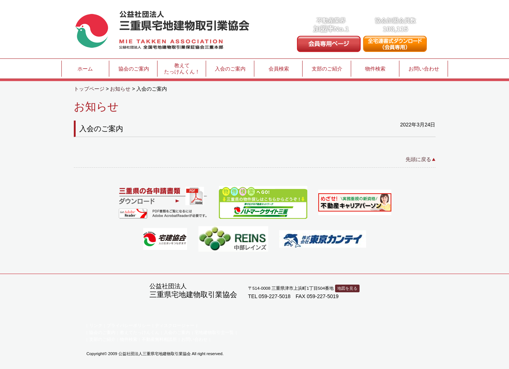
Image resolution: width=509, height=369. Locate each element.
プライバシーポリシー (129, 325)
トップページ (89, 89)
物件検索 (375, 69)
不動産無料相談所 (159, 339)
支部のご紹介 (327, 69)
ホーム (85, 69)
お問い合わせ (424, 69)
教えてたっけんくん (139, 332)
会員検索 (279, 69)
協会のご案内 (133, 69)
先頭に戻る (418, 159)
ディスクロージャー (174, 325)
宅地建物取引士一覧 (214, 332)
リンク (95, 325)
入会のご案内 (230, 69)
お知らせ (120, 89)
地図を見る (347, 288)
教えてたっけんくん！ (182, 68)
